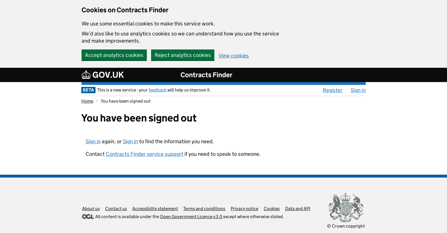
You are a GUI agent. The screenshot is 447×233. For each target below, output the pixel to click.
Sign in (358, 90)
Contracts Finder (206, 75)
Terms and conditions (204, 208)
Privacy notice (244, 208)
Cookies (272, 208)
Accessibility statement (155, 208)
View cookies (234, 55)
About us (91, 208)
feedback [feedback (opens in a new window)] (157, 90)
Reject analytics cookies (183, 55)
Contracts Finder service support (144, 154)
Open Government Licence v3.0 (191, 216)
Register (332, 90)
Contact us (116, 208)
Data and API (297, 208)
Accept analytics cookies (114, 55)
